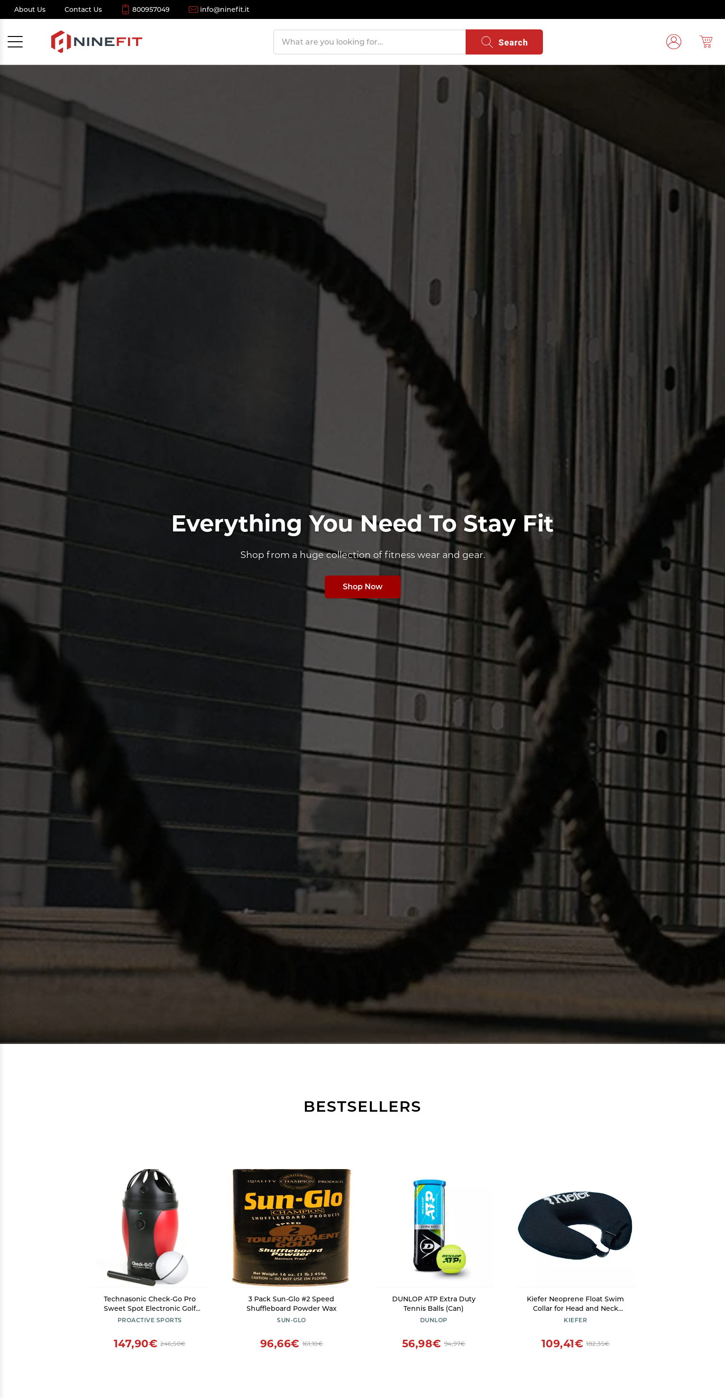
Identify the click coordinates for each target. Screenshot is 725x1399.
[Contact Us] (83, 9)
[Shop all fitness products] (362, 554)
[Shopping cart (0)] (706, 41)
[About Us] (30, 9)
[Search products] (369, 42)
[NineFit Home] (97, 41)
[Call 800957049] (145, 9)
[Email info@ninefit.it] (219, 9)
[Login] (673, 41)
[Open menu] (15, 41)
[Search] (504, 42)
